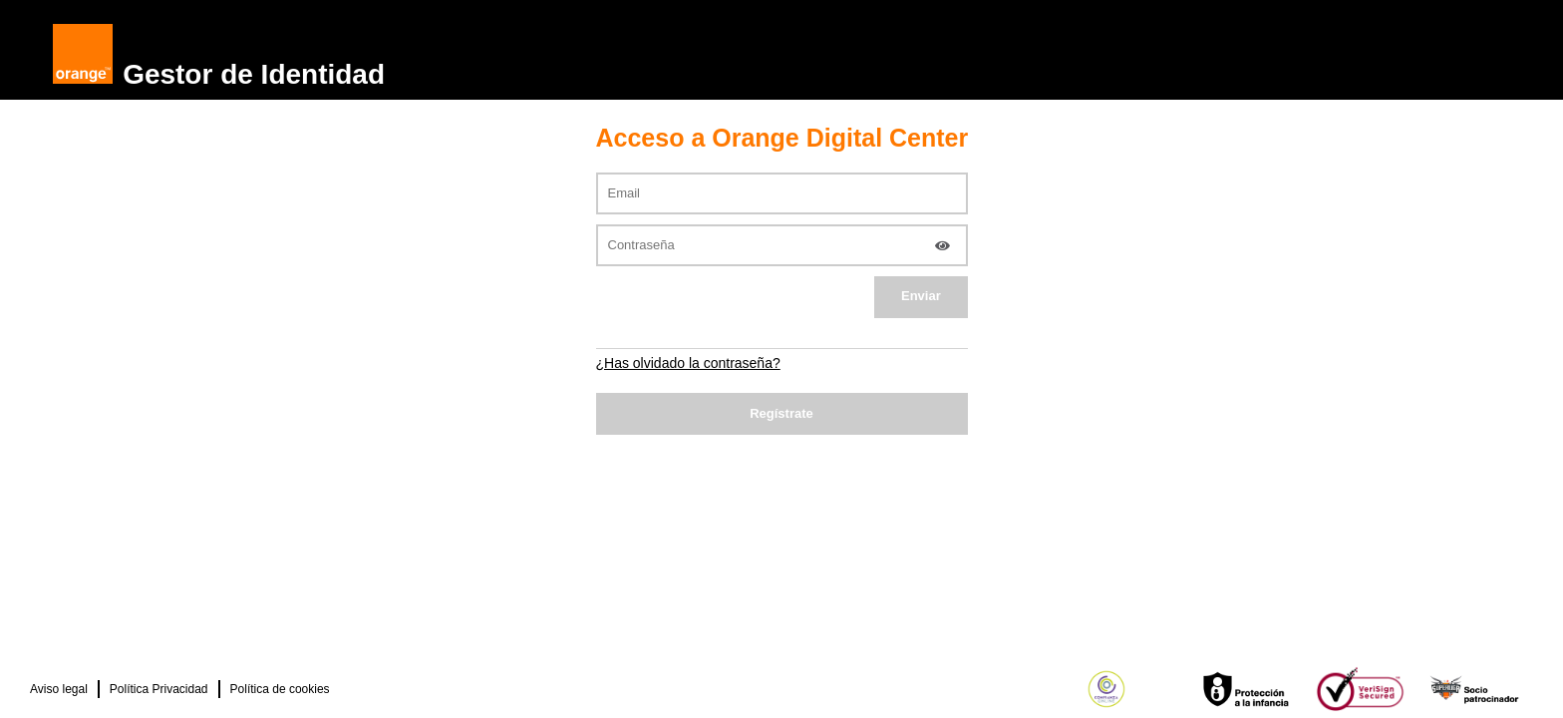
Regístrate (781, 413)
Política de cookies (280, 689)
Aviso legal (59, 689)
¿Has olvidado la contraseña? (688, 363)
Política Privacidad (159, 689)
